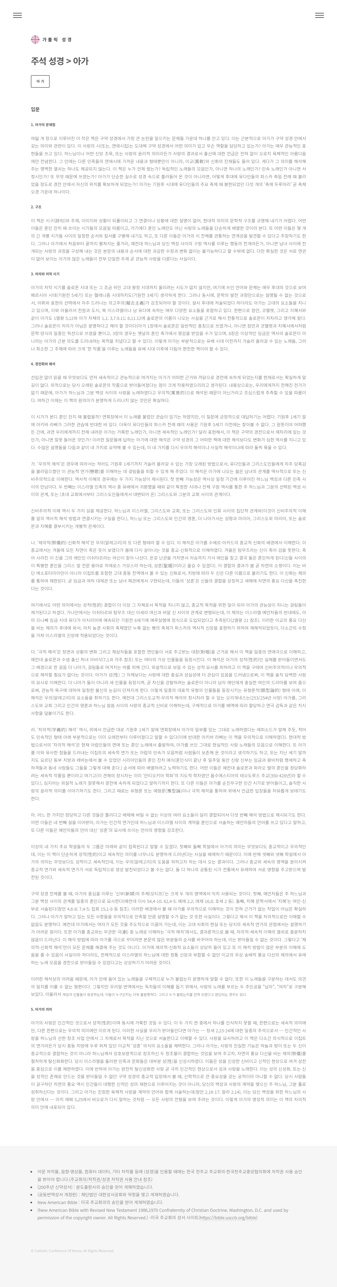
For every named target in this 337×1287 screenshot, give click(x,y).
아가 (41, 81)
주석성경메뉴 (17, 15)
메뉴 (319, 15)
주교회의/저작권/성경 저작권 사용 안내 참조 (110, 1179)
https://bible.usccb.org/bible (228, 1217)
